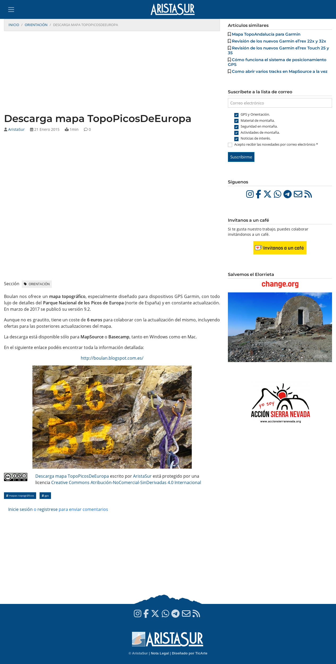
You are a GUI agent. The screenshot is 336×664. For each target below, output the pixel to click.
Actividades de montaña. (260, 132)
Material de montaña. (258, 120)
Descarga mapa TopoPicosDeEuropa (72, 476)
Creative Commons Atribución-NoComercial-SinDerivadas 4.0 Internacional (126, 482)
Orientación (36, 24)
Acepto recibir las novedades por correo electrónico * (276, 144)
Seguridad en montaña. (259, 126)
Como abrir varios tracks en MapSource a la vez (280, 71)
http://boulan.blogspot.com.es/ (112, 358)
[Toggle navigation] (11, 9)
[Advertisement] (112, 72)
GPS (45, 495)
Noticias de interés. (256, 138)
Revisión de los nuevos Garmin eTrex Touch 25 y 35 (278, 50)
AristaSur (16, 129)
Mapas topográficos (20, 495)
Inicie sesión (20, 509)
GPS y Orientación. (255, 114)
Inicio (13, 24)
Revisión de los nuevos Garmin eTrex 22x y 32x (279, 41)
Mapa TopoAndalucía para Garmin (266, 34)
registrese (47, 509)
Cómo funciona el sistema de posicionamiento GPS (277, 62)
